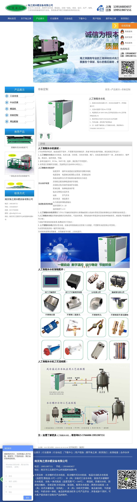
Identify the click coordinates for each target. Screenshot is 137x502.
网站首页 (12, 18)
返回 (81, 447)
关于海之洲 (26, 18)
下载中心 (83, 18)
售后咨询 (126, 43)
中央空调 (14, 102)
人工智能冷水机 (44, 168)
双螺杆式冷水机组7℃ (19, 148)
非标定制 (14, 115)
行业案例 (54, 18)
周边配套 (14, 121)
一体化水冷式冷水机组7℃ (19, 177)
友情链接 (12, 25)
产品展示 (40, 18)
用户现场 (97, 18)
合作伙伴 (26, 25)
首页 (107, 89)
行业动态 (68, 18)
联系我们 (125, 18)
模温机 (13, 109)
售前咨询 (126, 31)
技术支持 (126, 37)
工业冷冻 (14, 96)
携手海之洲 (111, 18)
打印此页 (73, 447)
